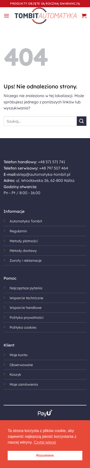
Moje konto (19, 355)
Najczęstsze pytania (26, 288)
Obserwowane (21, 365)
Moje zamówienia (24, 384)
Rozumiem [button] (45, 455)
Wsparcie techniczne (26, 298)
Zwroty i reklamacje (26, 260)
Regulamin (18, 231)
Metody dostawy (23, 250)
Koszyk (15, 374)
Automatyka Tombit (26, 221)
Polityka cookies (23, 327)
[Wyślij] (81, 121)
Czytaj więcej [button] (45, 442)
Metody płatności (24, 241)
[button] (6, 15)
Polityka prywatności (27, 317)
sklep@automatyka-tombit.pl (43, 174)
